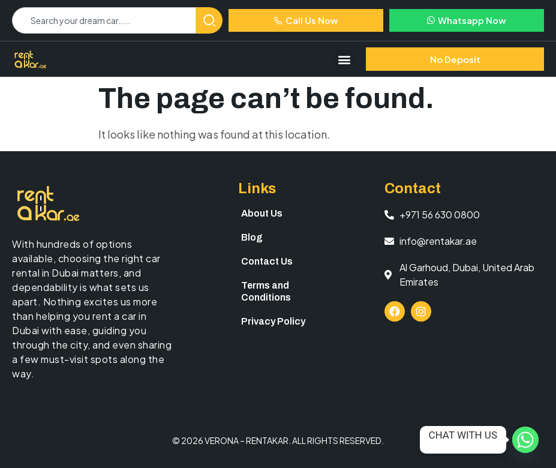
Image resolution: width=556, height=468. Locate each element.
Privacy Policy (273, 321)
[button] (344, 59)
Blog (252, 237)
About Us (261, 213)
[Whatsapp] (525, 440)
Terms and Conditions (266, 291)
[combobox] (104, 20)
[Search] (209, 20)
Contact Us (267, 261)
